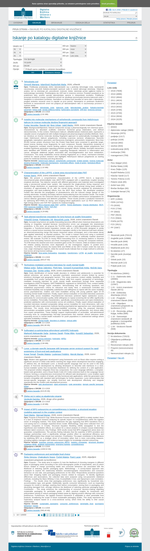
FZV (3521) (114, 224)
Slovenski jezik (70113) (120, 235)
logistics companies (79, 442)
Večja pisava (121, 19)
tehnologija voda (47, 108)
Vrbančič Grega (31, 219)
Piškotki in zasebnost (129, 10)
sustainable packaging (49, 504)
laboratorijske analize (79, 108)
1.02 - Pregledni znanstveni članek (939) (120, 299)
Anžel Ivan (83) (116, 185)
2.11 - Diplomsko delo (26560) (119, 277)
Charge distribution (90, 205)
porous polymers (44, 339)
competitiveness (77, 444)
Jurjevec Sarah (56, 333)
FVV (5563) (114, 218)
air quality (89, 253)
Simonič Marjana (31, 84)
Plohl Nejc (57, 268)
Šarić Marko (29, 415)
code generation (75, 384)
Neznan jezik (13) (117, 262)
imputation (62, 253)
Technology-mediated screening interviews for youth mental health (54, 265)
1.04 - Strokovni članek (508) (120, 327)
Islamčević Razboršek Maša (53, 84)
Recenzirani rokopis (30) (120, 345)
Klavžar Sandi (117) (118, 175)
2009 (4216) (115, 103)
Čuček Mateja (62, 457)
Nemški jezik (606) (118, 241)
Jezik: (15, 62)
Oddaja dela (82, 22)
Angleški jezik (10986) (119, 238)
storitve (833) (115, 146)
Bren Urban (56, 125)
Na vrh (121, 358)
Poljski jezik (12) (117, 266)
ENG (119, 10)
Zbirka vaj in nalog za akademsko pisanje (43, 396)
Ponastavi (67, 72)
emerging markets (63, 444)
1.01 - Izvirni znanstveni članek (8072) (120, 288)
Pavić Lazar (75, 457)
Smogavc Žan (30, 270)
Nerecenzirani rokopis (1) (121, 353)
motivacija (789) (116, 152)
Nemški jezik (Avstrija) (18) (119, 255)
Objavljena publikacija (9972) (119, 340)
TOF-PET (53, 207)
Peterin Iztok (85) (117, 182)
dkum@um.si (46, 546)
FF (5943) (114, 212)
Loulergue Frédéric (60, 354)
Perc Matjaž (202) (117, 163)
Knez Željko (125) (117, 169)
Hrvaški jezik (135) (118, 244)
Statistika (109, 22)
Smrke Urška (44, 270)
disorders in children (58, 321)
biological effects (94, 163)
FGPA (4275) (115, 221)
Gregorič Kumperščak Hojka (76, 268)
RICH (46, 207)
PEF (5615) (114, 215)
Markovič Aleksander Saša (36, 333)
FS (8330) (114, 205)
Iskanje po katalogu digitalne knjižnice (56, 29)
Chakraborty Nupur (46, 457)
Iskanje (36, 22)
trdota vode (37, 110)
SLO (114, 10)
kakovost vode (62, 108)
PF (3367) (114, 227)
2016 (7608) (115, 91)
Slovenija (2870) (117, 133)
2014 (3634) (115, 116)
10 (72, 515)
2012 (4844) (115, 97)
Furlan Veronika (31, 125)
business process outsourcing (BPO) (54, 442)
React (26, 386)
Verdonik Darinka (32, 399)
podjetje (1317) (116, 136)
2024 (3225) (115, 119)
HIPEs (63, 339)
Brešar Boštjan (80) (118, 188)
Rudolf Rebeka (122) (119, 172)
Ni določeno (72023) (118, 336)
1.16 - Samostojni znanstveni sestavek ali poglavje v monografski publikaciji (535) (120, 320)
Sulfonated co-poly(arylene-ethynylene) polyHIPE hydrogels (51, 330)
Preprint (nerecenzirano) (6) (120, 349)
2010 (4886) (115, 94)
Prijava (131, 22)
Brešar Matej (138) (118, 166)
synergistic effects (67, 163)
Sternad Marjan (43, 415)
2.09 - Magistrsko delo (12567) (119, 283)
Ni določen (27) (116, 251)
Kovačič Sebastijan (84, 333)
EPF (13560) (115, 199)
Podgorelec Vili (46, 219)
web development (46, 384)
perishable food (86, 504)
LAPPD (63, 205)
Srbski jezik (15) (117, 259)
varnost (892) (115, 143)
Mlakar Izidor (30, 268)
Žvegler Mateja (44, 354)
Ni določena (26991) (118, 273)
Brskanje (56, 22)
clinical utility (72, 321)
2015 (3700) (115, 113)
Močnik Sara (96, 268)
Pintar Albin (69, 333)
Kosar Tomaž (30, 354)
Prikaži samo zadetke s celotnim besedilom (45, 69)
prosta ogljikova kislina (51, 110)
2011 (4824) (115, 100)
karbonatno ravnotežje (70, 110)
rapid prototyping (60, 384)
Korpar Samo (30, 175)
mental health (43, 321)
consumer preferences (69, 504)
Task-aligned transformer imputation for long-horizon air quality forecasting (58, 216)
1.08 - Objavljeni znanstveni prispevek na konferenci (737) (120, 305)
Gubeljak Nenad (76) (119, 191)
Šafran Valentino (44, 268)
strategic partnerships (46, 444)
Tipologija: (17, 59)
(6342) (112, 127)
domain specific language (93, 384)
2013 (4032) (115, 106)
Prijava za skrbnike (132, 546)
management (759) (118, 155)
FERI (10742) (115, 202)
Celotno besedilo (33, 114)
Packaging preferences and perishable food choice (47, 454)
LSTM (81, 253)
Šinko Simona (30, 457)
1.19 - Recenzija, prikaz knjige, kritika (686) (120, 312)
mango (35, 506)
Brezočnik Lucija (61, 219)
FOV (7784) (115, 208)
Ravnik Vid (44, 125)
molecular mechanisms (49, 163)
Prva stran (20, 29)
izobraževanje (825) (118, 149)
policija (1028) (116, 139)
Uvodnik (18, 22)
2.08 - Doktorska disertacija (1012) (117, 293)
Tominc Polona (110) (119, 179)
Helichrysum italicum (46, 161)
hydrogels (56, 339)
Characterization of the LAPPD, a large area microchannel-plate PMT (55, 172)
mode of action (80, 163)
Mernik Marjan (76, 354)
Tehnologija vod (31, 81)
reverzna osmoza (94, 110)
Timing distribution (74, 205)
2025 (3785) (115, 110)
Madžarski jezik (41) (118, 248)
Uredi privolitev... (109, 4)
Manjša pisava (132, 19)
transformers (73, 253)
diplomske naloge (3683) (120, 130)
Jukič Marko (67, 125)
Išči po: (16, 66)
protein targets (82, 161)
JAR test (83, 110)
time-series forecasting (48, 253)
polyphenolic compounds (66, 161)
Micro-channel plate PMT (49, 205)
